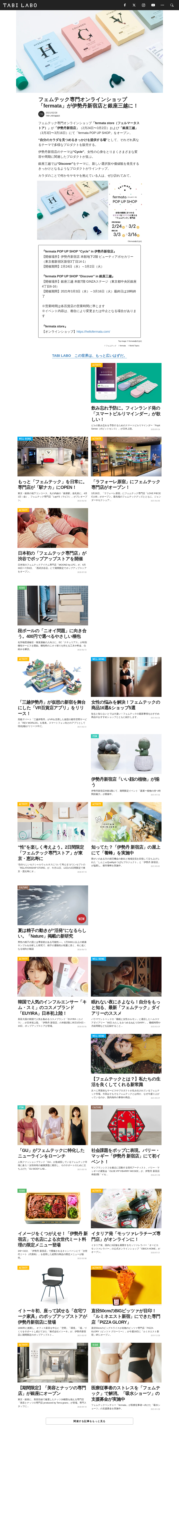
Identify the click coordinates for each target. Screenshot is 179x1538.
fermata (123, 346)
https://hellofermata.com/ (93, 332)
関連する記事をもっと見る (89, 1421)
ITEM (94, 736)
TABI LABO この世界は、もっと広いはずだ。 (89, 356)
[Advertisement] (89, 1489)
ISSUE (22, 588)
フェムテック (111, 346)
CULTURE (23, 888)
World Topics (134, 346)
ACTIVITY (96, 365)
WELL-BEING (25, 439)
